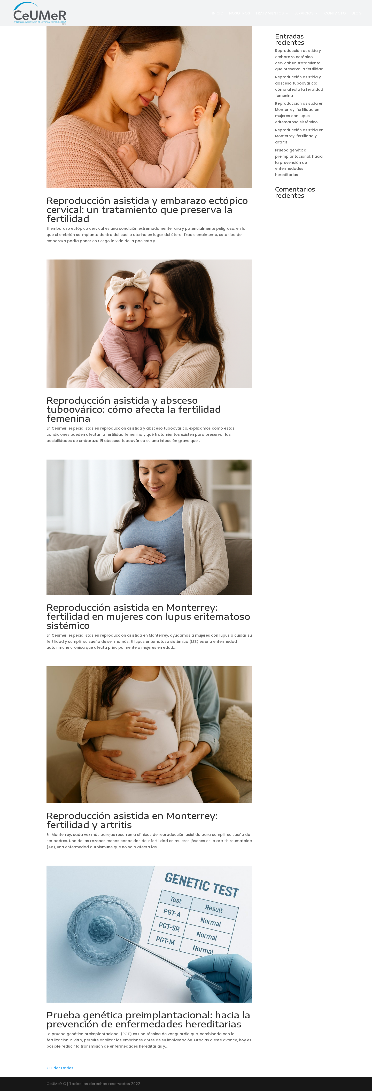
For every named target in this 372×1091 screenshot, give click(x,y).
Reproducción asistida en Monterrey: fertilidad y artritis (132, 820)
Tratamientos (269, 13)
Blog (357, 13)
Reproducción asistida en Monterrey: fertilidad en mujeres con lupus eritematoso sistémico (148, 616)
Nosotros (239, 13)
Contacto (335, 13)
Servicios (304, 13)
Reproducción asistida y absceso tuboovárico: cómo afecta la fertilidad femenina (134, 409)
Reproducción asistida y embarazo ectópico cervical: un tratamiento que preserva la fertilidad (147, 209)
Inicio (217, 13)
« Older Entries (60, 1068)
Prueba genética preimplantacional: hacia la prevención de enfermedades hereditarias (148, 1019)
